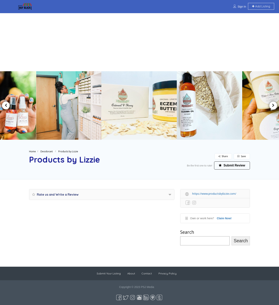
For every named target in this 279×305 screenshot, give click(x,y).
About (131, 273)
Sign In (242, 6)
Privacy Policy (167, 273)
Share (223, 156)
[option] (71, 105)
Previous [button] (6, 105)
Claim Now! (224, 218)
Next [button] (273, 105)
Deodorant (46, 151)
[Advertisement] (139, 42)
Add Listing (261, 6)
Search (187, 232)
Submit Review (231, 165)
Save (242, 156)
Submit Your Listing (109, 273)
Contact (146, 273)
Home (32, 151)
